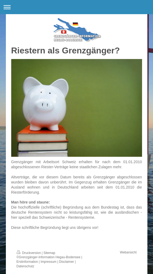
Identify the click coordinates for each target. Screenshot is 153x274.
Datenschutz (25, 266)
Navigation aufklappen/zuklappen (76, 7)
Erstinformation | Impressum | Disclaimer (45, 262)
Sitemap (49, 253)
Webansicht (128, 252)
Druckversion (29, 253)
